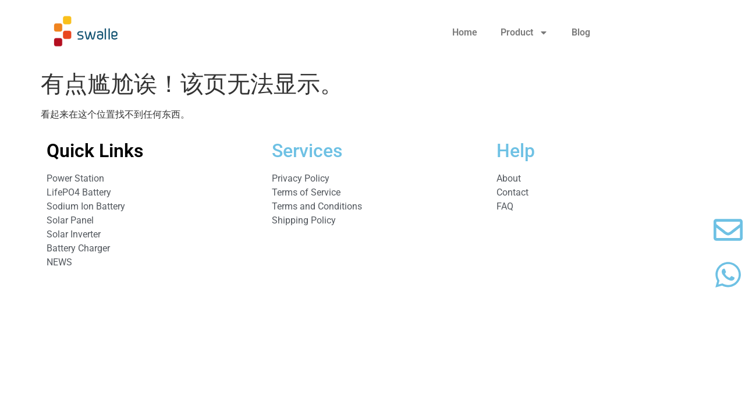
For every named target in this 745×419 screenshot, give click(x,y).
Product (524, 32)
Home (464, 32)
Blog (581, 32)
